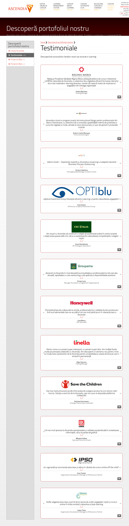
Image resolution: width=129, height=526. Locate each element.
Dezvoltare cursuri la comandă (99, 7)
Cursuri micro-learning (72, 7)
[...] (81, 99)
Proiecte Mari (16, 71)
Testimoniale (17, 67)
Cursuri (113, 7)
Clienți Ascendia (16, 62)
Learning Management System (58, 7)
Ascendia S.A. (20, 9)
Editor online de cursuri (45, 7)
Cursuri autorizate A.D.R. (85, 7)
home (43, 53)
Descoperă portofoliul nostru (18, 56)
